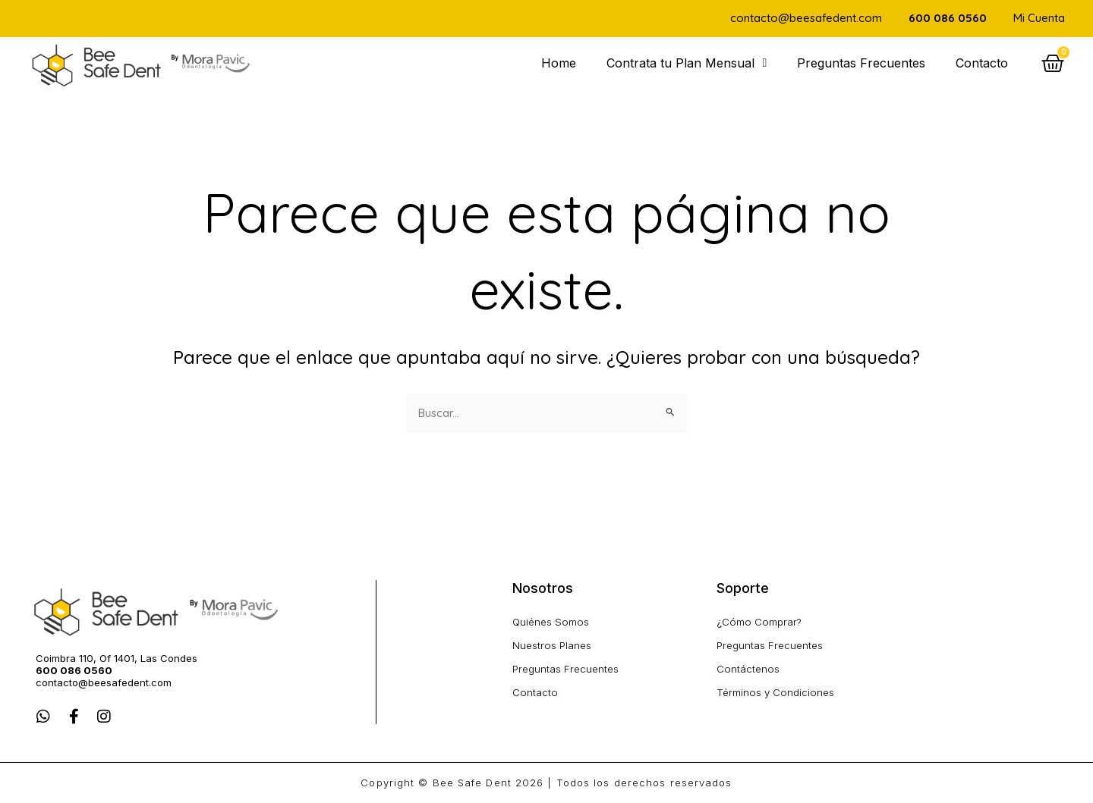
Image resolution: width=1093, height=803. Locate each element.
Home (558, 63)
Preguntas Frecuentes (861, 63)
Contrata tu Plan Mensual (686, 63)
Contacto (982, 63)
